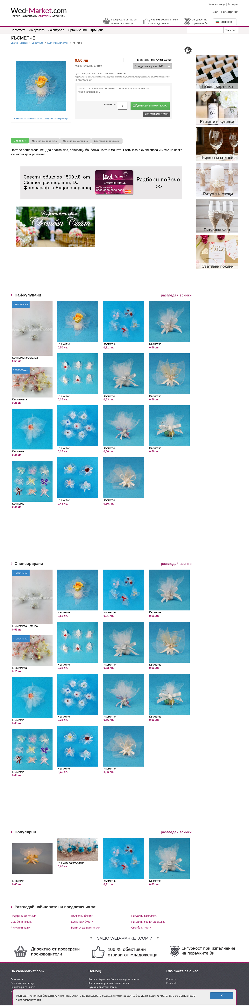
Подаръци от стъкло (23, 915)
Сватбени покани (21, 921)
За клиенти (17, 979)
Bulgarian (225, 22)
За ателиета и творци (22, 983)
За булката (37, 30)
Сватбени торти (141, 927)
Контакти (171, 979)
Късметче (18, 451)
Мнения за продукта (44, 141)
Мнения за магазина (75, 141)
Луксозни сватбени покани (103, 987)
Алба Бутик (164, 59)
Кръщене (97, 30)
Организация (77, 30)
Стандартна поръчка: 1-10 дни (148, 67)
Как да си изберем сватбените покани (109, 983)
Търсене (230, 30)
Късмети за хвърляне (57, 43)
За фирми (233, 4)
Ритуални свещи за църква (148, 921)
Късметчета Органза (25, 357)
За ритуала (56, 30)
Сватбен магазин (19, 43)
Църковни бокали (82, 915)
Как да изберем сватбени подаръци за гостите (114, 979)
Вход (215, 11)
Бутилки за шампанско (85, 927)
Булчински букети (82, 921)
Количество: (110, 104)
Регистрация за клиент (23, 987)
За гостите (18, 30)
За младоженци (216, 4)
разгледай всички (176, 295)
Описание (20, 141)
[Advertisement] (91, 272)
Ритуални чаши (20, 927)
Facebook (171, 983)
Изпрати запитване (156, 114)
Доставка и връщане (107, 141)
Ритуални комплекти (144, 915)
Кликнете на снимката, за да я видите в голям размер (41, 118)
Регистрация (229, 11)
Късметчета (19, 399)
